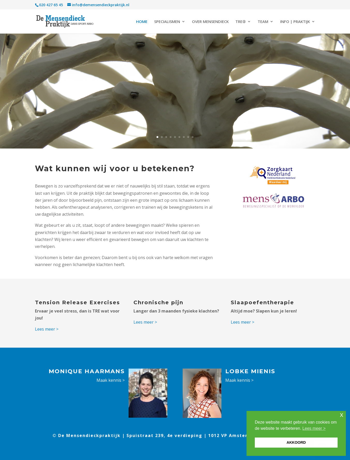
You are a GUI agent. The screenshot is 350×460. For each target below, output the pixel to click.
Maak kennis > (110, 380)
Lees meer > (46, 329)
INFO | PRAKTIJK (295, 22)
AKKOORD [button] (296, 442)
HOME (141, 22)
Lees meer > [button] (313, 428)
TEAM (263, 22)
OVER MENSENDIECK (210, 22)
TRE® (240, 22)
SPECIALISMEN (167, 22)
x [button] (341, 414)
